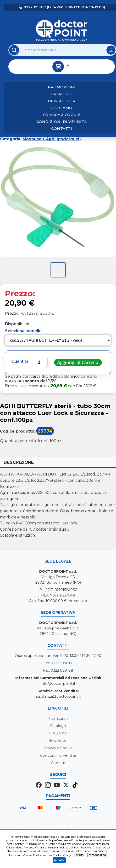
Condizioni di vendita (61, 121)
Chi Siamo (61, 107)
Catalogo (62, 94)
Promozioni (61, 87)
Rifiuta (79, 855)
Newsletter (62, 101)
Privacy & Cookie (61, 114)
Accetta (59, 860)
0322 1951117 (61, 663)
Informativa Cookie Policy (53, 855)
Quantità (19, 361)
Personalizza (97, 855)
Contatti (61, 128)
